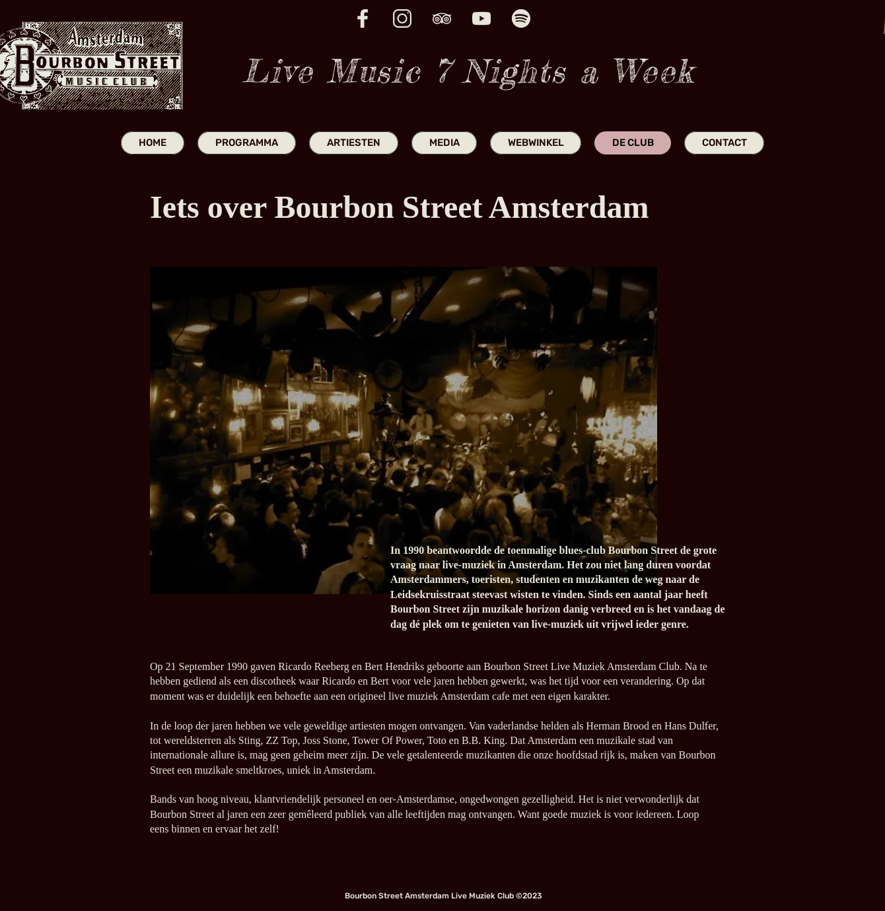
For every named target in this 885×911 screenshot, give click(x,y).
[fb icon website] (362, 18)
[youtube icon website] (481, 18)
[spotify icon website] (521, 18)
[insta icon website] (402, 18)
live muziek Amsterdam (438, 696)
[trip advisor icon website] (442, 18)
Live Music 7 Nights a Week (467, 70)
